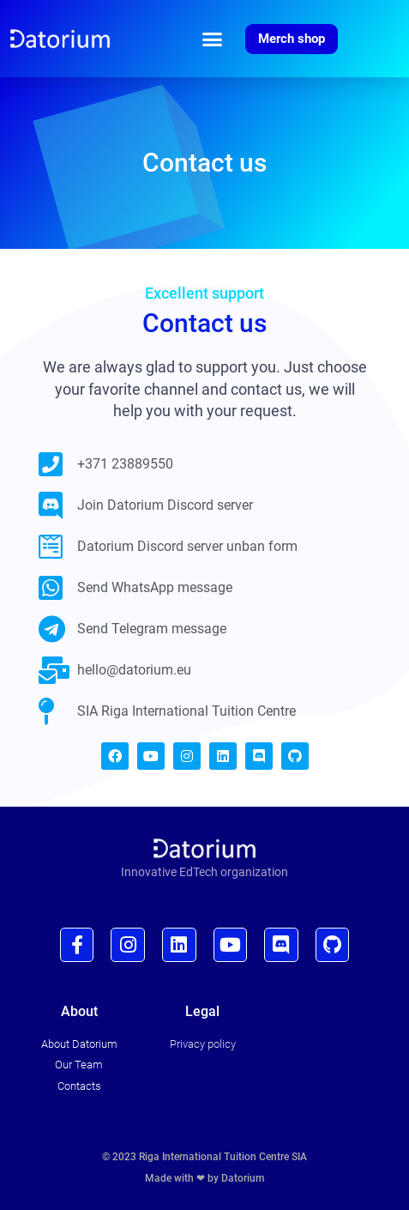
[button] (212, 38)
